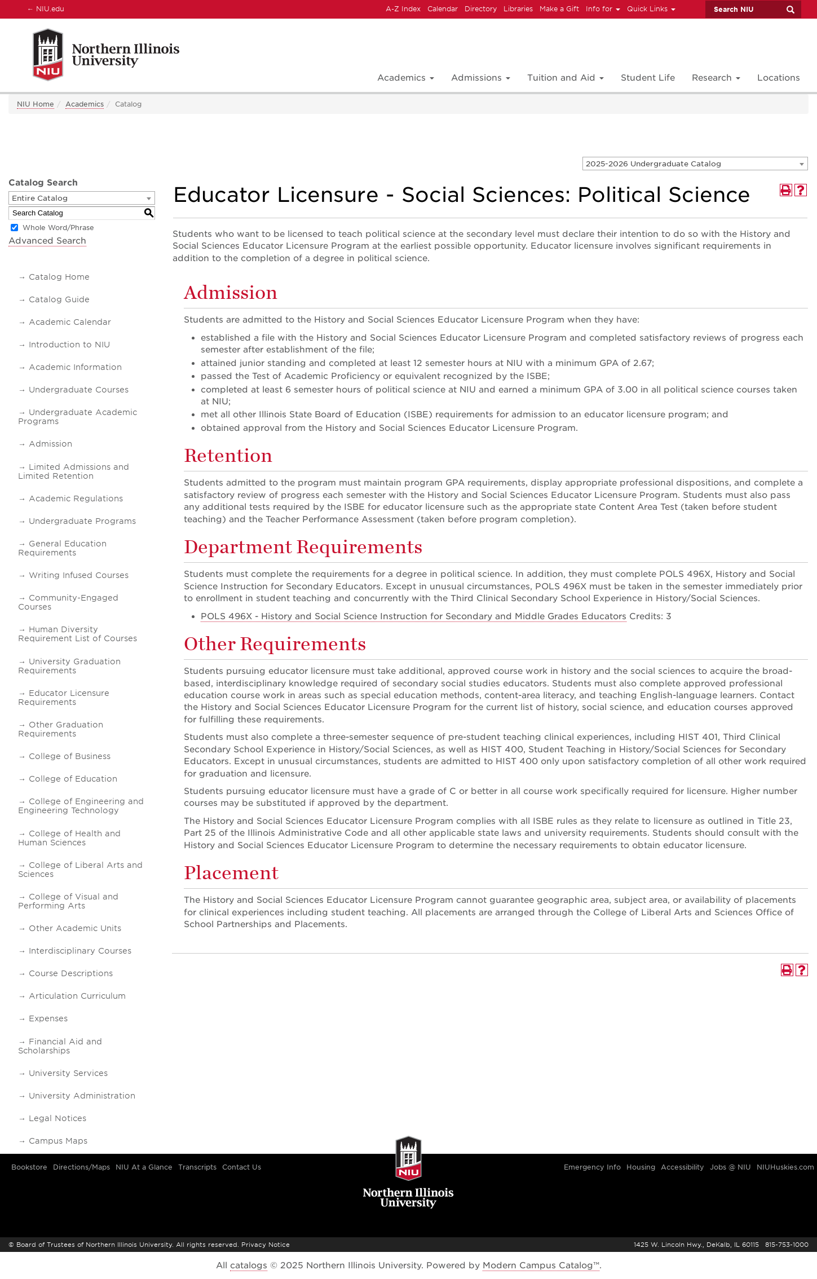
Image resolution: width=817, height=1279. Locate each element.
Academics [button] (405, 78)
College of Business (70, 756)
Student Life (648, 78)
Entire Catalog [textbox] (40, 198)
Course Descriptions (71, 973)
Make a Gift (559, 9)
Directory (481, 9)
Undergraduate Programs (82, 521)
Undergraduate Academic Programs (77, 417)
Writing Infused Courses (79, 575)
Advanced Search (47, 241)
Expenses (48, 1018)
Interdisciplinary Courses (80, 950)
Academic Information (75, 367)
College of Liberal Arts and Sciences (80, 870)
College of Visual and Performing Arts (68, 901)
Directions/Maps (81, 1167)
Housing (640, 1167)
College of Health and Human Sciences (69, 838)
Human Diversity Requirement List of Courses (77, 634)
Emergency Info (592, 1167)
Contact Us (241, 1167)
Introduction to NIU (69, 344)
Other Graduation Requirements (60, 729)
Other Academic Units (75, 928)
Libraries (518, 9)
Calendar (442, 9)
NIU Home (35, 104)
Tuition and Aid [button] (565, 78)
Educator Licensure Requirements (63, 698)
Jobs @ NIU (730, 1167)
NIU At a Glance (144, 1167)
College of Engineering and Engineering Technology (81, 806)
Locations (778, 78)
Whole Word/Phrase (58, 227)
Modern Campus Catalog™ (541, 1265)
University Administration (82, 1095)
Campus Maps (58, 1140)
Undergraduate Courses (79, 389)
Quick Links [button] (651, 9)
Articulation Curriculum (77, 995)
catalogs (248, 1265)
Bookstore (29, 1167)
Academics (84, 104)
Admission (50, 443)
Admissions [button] (480, 78)
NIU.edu (44, 8)
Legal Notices (57, 1118)
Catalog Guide (59, 299)
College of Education (73, 778)
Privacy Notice (265, 1245)
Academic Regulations (76, 498)
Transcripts (197, 1167)
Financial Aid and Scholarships (60, 1046)
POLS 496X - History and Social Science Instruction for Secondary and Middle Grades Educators (413, 616)
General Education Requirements (62, 548)
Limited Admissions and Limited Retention (73, 471)
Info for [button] (603, 9)
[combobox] (695, 163)
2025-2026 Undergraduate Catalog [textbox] (653, 164)
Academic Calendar (70, 322)
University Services (68, 1073)
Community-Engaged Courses (68, 602)
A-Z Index (403, 9)
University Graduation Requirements (69, 666)
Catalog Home (59, 276)
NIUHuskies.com (785, 1167)
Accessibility (682, 1167)
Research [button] (716, 78)
